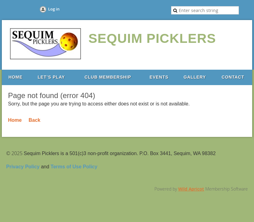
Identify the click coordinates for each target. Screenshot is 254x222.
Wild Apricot (191, 189)
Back (34, 120)
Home (15, 120)
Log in (53, 9)
